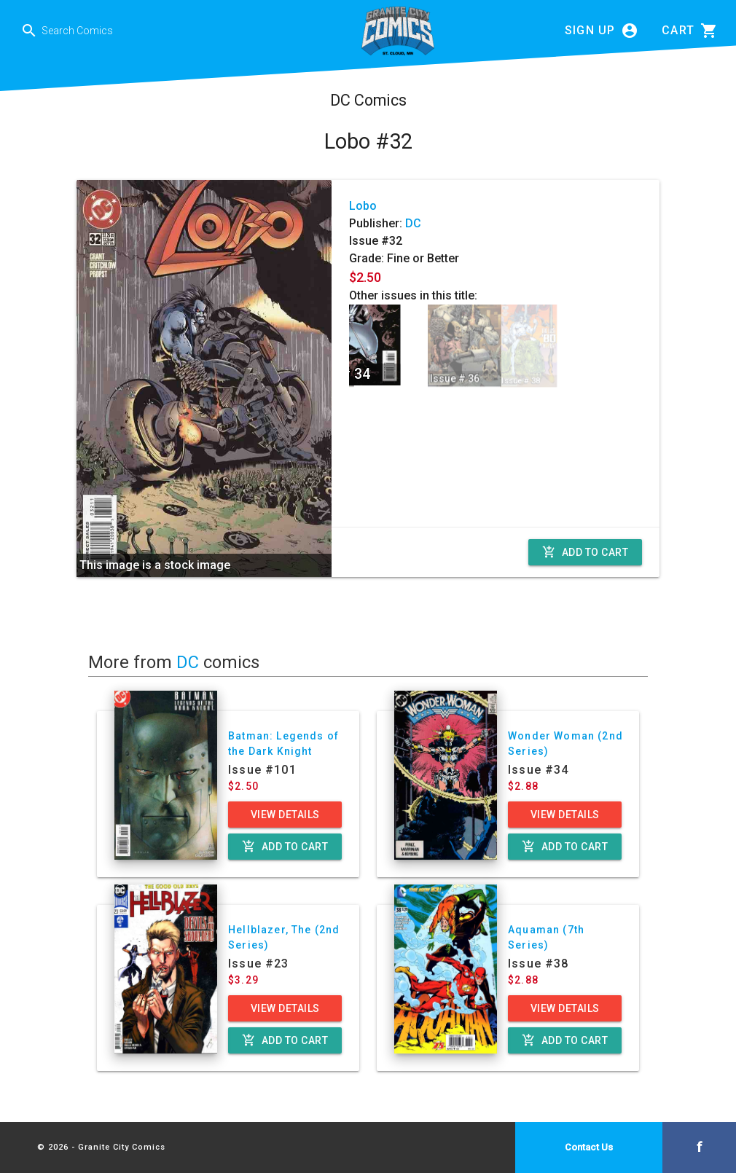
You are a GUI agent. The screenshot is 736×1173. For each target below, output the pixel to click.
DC (413, 223)
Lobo (363, 206)
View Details (285, 814)
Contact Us (589, 1147)
